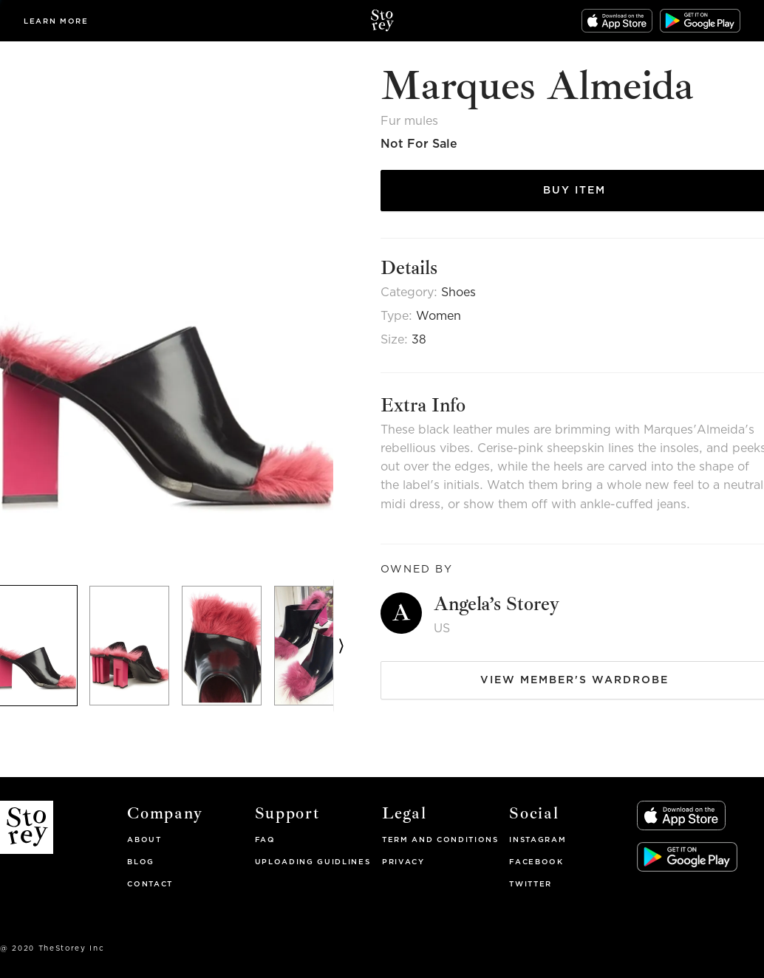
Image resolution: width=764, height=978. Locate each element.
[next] (341, 645)
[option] (135, 645)
